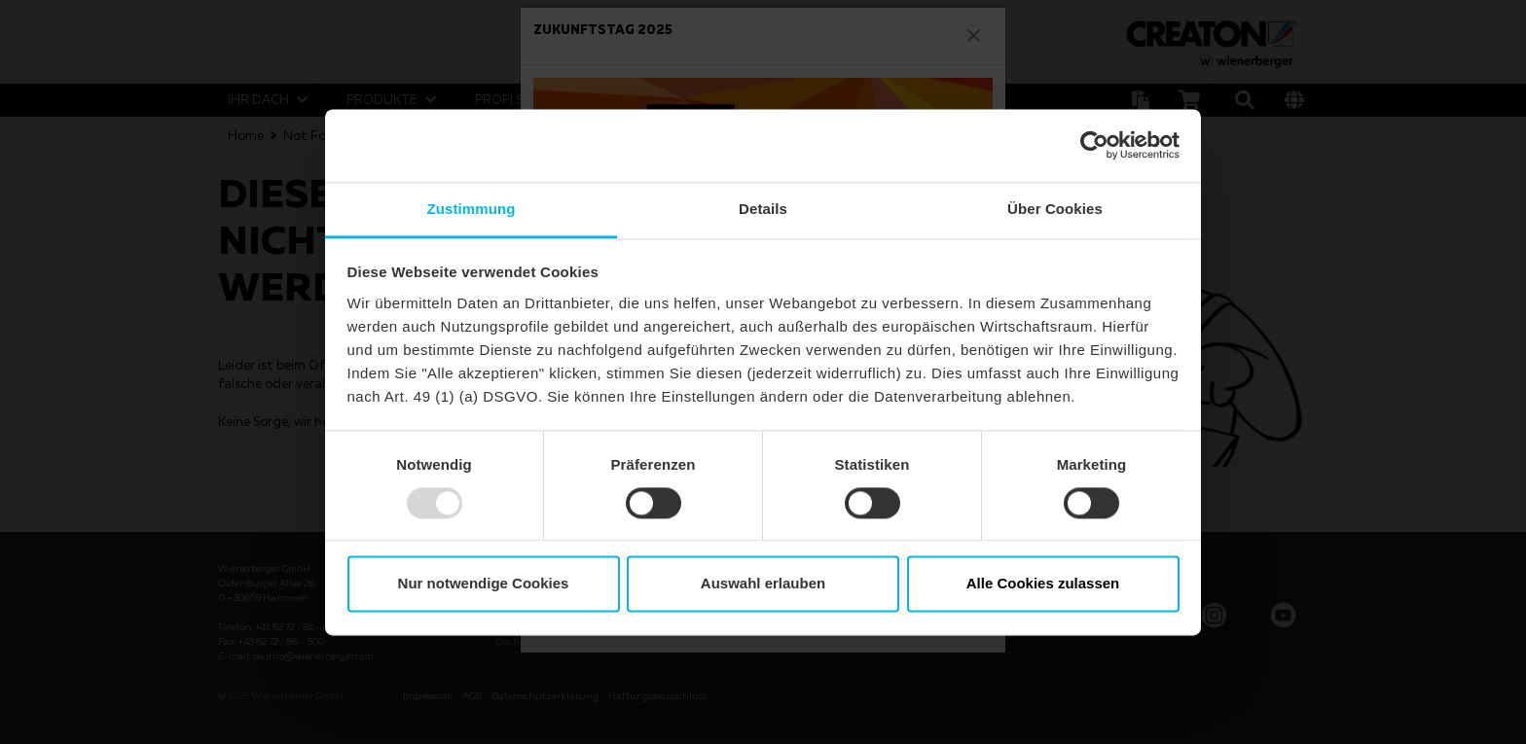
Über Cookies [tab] (1055, 208)
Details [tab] (763, 208)
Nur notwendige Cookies (483, 584)
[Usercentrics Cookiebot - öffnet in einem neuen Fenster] (1094, 144)
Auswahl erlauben (763, 584)
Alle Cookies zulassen (1043, 584)
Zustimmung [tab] (471, 208)
